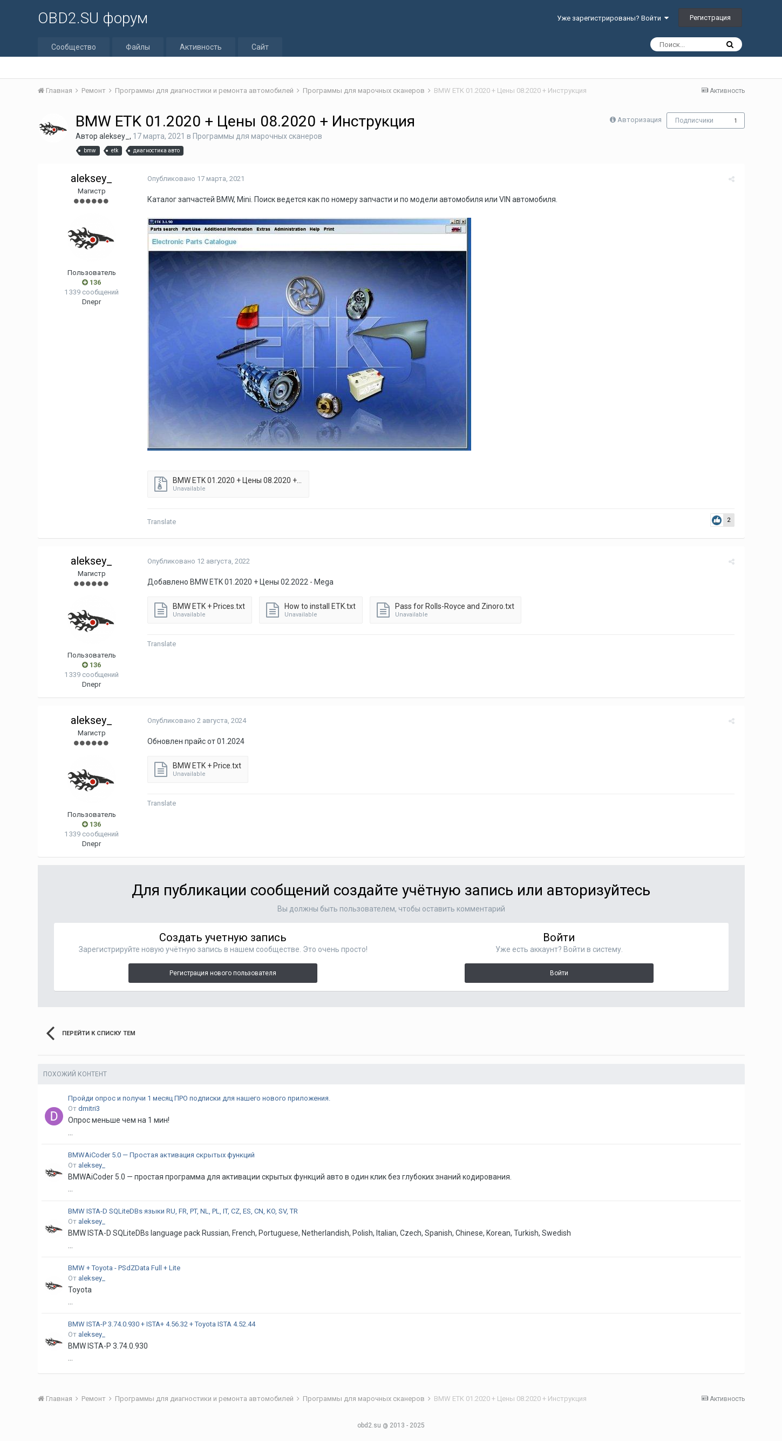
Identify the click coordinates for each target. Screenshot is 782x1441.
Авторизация (639, 120)
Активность (201, 47)
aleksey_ (114, 136)
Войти (559, 973)
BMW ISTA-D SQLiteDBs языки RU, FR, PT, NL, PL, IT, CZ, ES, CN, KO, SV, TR (183, 1211)
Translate (160, 522)
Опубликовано (194, 179)
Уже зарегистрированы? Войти (613, 18)
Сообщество (73, 47)
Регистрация (710, 18)
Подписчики (694, 120)
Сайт (260, 47)
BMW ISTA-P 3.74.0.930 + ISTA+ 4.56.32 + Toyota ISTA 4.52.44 (161, 1324)
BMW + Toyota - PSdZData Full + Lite (124, 1268)
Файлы (138, 47)
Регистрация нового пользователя (222, 973)
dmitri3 (89, 1108)
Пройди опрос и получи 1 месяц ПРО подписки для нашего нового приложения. (199, 1098)
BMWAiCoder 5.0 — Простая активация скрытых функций (161, 1155)
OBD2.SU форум (93, 18)
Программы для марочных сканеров (257, 136)
